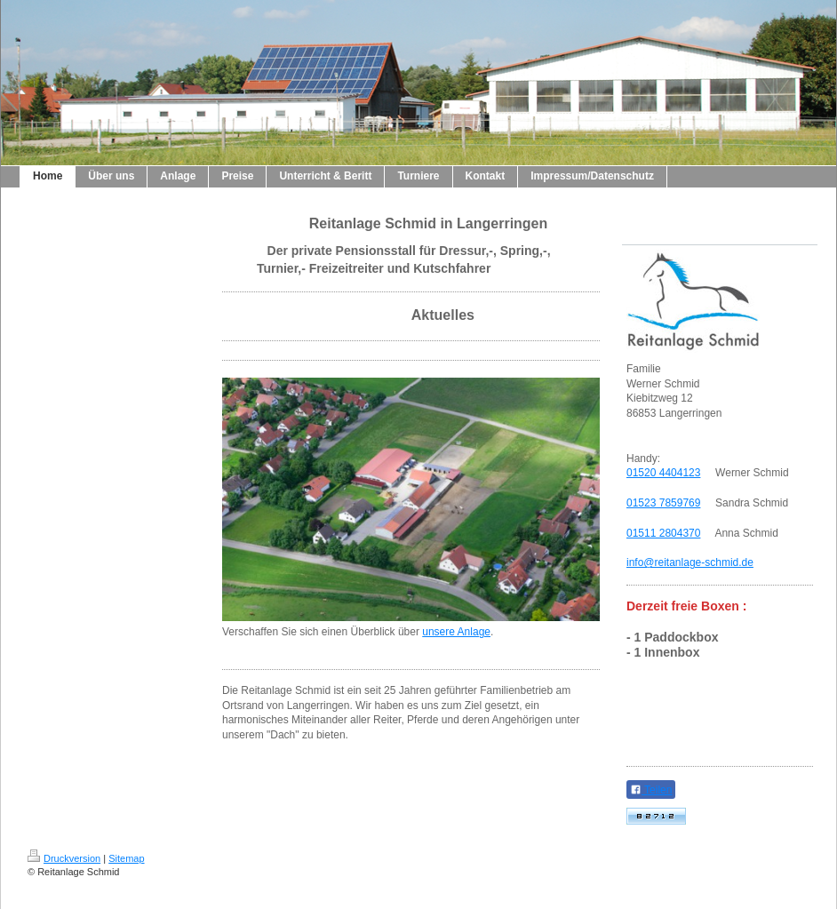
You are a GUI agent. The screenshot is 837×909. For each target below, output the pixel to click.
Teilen (651, 790)
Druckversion (64, 858)
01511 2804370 (663, 533)
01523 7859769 (663, 503)
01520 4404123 (663, 472)
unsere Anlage (456, 632)
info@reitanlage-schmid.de (689, 562)
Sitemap (126, 858)
